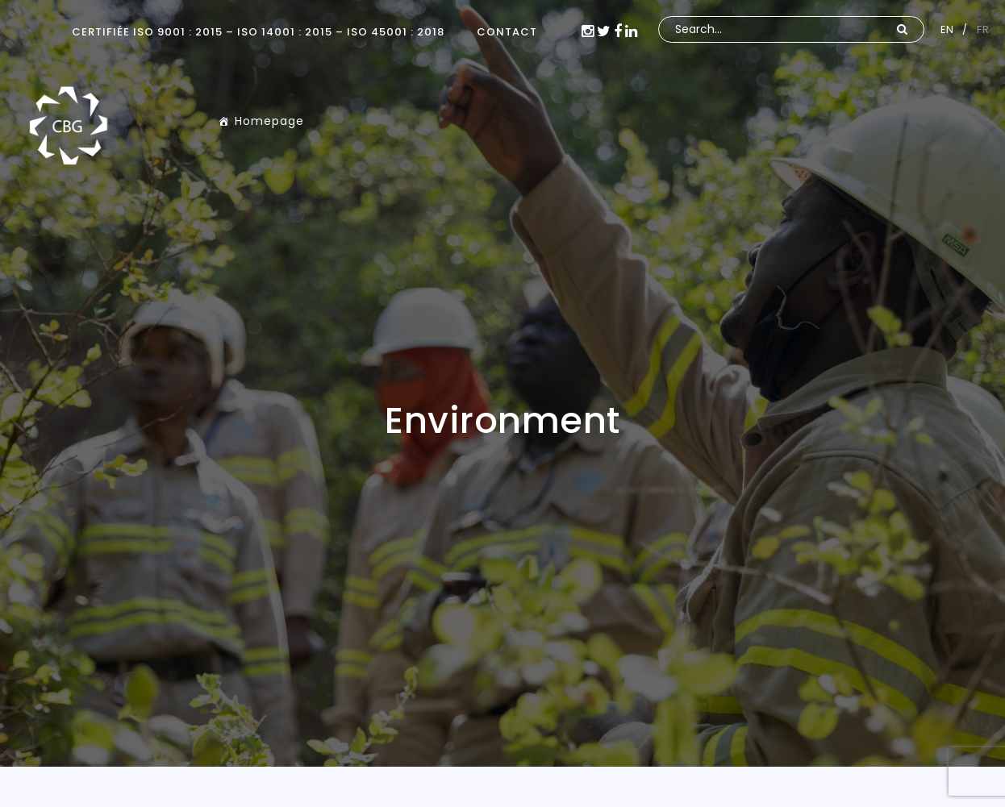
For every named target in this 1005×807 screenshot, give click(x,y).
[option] (502, 383)
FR (983, 29)
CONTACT (507, 32)
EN (946, 29)
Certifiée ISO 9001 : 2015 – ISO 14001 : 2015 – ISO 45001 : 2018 (258, 32)
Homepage (269, 121)
